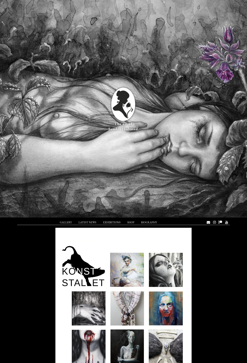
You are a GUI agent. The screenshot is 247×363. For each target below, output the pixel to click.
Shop (130, 222)
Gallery (66, 222)
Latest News (87, 222)
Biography (149, 222)
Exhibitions (111, 222)
